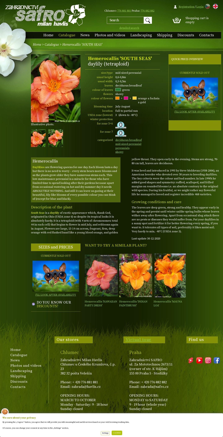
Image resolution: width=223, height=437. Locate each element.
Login (200, 7)
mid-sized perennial (128, 144)
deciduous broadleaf (128, 140)
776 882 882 (147, 11)
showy (119, 152)
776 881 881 (124, 11)
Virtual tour (138, 339)
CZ (206, 6)
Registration (187, 7)
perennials (122, 148)
